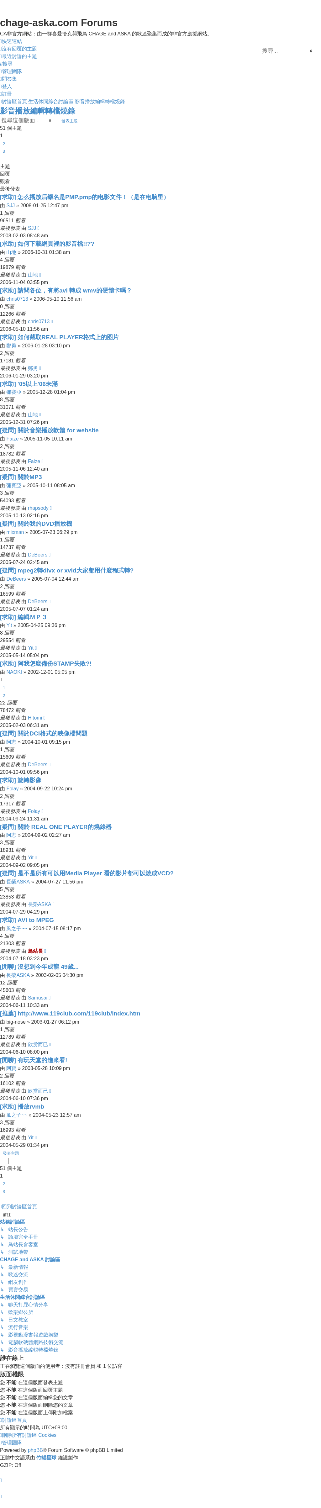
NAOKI (14, 672)
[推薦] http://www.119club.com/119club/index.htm (70, 1013)
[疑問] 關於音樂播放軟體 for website (49, 430)
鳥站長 (35, 951)
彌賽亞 (13, 392)
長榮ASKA (18, 881)
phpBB (35, 1450)
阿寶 (11, 1068)
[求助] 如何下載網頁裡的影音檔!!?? (47, 243)
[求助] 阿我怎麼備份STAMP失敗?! (46, 663)
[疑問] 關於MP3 (21, 477)
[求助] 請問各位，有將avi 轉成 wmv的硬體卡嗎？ (66, 290)
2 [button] (4, 143)
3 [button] (4, 151)
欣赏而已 (38, 1044)
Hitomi (35, 717)
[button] (2, 159)
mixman (15, 532)
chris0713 (17, 299)
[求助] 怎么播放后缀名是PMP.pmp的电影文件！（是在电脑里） (84, 197)
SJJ (10, 205)
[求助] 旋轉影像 (20, 780)
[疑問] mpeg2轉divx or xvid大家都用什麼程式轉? (67, 570)
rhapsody (38, 508)
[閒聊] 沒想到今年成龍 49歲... (39, 966)
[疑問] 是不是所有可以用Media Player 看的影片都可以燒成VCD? (87, 873)
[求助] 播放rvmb (22, 1106)
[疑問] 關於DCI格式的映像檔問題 (43, 733)
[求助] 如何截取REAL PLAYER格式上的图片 (59, 337)
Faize (12, 438)
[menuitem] (18, 49)
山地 (11, 252)
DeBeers (37, 554)
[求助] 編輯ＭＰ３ (23, 617)
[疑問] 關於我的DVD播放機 (36, 523)
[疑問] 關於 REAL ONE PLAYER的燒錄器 (56, 827)
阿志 (11, 742)
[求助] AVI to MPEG (27, 920)
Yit (9, 625)
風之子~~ (16, 928)
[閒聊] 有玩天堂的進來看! (33, 1060)
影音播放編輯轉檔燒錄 (37, 111)
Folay (12, 788)
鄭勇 (11, 345)
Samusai (37, 997)
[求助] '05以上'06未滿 (29, 384)
